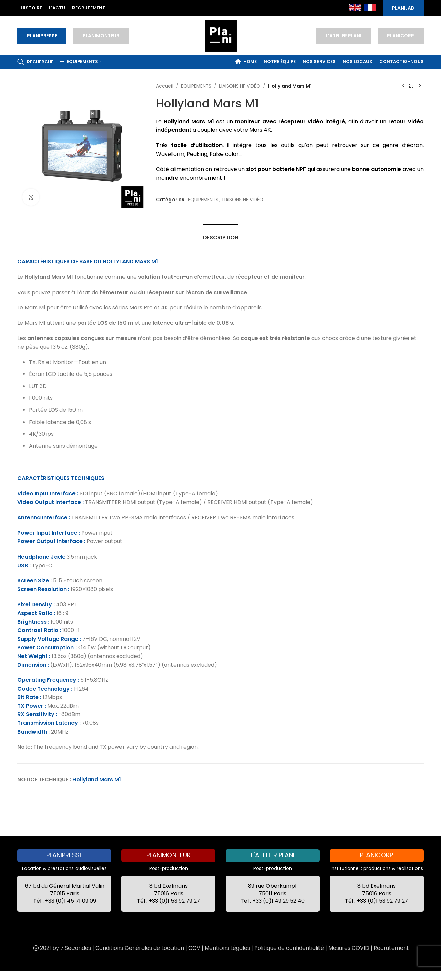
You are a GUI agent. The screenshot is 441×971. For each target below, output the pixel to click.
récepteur (292, 121)
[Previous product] (403, 86)
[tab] (220, 234)
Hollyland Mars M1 (96, 779)
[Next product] (419, 86)
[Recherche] (35, 62)
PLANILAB (403, 8)
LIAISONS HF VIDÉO (239, 86)
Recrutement (391, 948)
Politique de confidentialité (289, 948)
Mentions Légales (227, 948)
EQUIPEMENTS (196, 86)
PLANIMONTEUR (101, 35)
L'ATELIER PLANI (343, 35)
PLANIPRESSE (42, 35)
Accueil (164, 86)
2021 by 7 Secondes (61, 948)
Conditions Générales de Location (139, 948)
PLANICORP (400, 35)
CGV (194, 948)
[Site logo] (221, 35)
